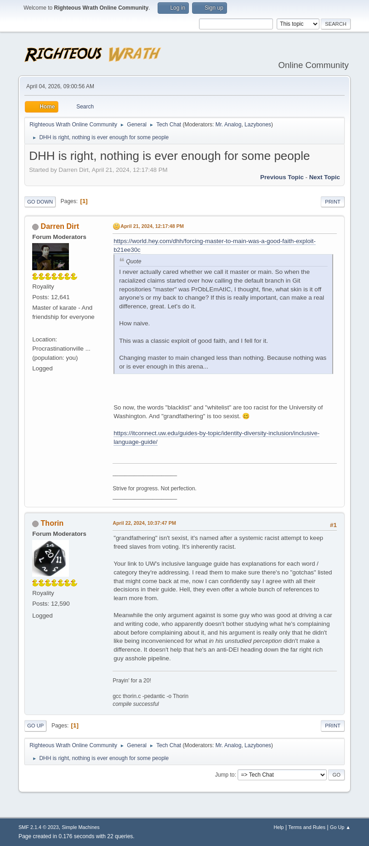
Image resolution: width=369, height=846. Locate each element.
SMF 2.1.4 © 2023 (38, 827)
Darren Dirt (60, 226)
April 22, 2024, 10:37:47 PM (144, 523)
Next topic (324, 177)
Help (278, 827)
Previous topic (282, 177)
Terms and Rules (306, 827)
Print (333, 201)
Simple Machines (80, 827)
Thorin (52, 523)
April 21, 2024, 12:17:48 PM (152, 226)
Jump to (225, 775)
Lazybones (257, 124)
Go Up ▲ (340, 827)
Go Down (40, 201)
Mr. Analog (229, 124)
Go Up (35, 725)
